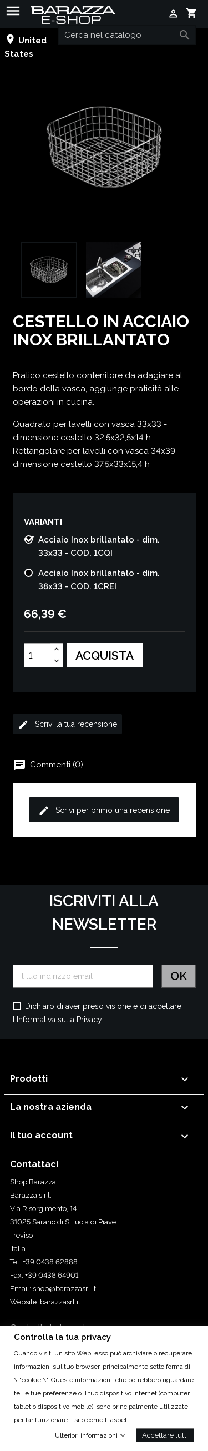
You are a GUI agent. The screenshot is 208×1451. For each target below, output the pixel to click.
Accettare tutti (165, 1434)
